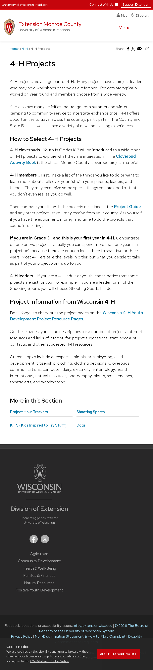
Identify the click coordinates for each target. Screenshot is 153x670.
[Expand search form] (140, 28)
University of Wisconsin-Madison (25, 5)
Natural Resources (39, 582)
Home (14, 49)
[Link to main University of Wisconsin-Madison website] (39, 491)
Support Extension (136, 4)
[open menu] (124, 28)
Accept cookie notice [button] (118, 654)
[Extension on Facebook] (34, 541)
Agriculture (39, 553)
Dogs (81, 425)
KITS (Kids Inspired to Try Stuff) (38, 425)
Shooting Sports (90, 411)
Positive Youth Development (39, 590)
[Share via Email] (139, 50)
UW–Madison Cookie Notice (49, 661)
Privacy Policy (21, 636)
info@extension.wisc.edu (93, 625)
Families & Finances (39, 575)
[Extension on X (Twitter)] (45, 541)
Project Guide (127, 206)
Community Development (39, 560)
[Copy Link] (146, 49)
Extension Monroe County (50, 24)
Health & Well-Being (39, 568)
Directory (140, 15)
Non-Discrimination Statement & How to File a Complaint (80, 636)
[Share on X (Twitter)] (133, 50)
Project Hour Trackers (29, 411)
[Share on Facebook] (127, 50)
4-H (25, 49)
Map (122, 15)
